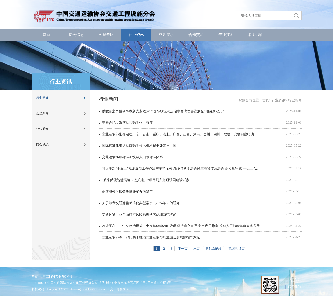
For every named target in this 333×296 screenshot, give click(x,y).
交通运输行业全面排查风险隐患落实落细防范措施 (139, 214)
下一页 (183, 248)
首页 (46, 35)
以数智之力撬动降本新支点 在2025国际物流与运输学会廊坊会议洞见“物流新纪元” (163, 111)
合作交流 (196, 35)
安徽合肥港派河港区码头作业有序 (127, 123)
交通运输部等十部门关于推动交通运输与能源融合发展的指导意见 (151, 237)
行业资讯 (136, 35)
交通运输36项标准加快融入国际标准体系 (132, 157)
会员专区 (106, 35)
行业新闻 (42, 98)
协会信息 (76, 35)
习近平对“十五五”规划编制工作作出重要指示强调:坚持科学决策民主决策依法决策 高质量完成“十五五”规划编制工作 (181, 168)
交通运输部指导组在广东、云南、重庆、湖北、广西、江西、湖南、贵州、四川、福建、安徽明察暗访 (178, 134)
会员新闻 (42, 113)
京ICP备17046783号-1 (57, 276)
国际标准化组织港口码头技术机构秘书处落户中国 (139, 145)
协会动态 (42, 144)
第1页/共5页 (236, 248)
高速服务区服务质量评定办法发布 (127, 191)
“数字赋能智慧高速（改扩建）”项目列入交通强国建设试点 (145, 180)
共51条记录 (213, 248)
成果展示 (166, 35)
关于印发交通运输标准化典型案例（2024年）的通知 (141, 203)
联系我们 (256, 35)
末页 (196, 248)
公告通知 (42, 129)
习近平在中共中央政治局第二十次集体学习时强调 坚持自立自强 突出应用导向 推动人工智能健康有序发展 (181, 226)
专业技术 (226, 35)
